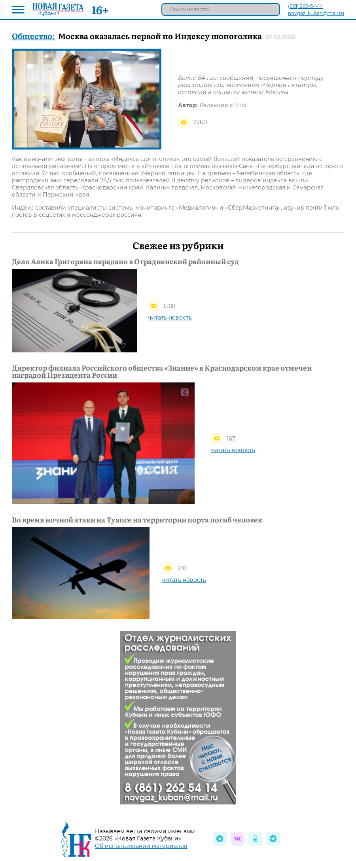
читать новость (170, 317)
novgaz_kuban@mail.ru (316, 13)
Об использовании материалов (141, 846)
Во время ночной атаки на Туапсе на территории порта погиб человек (137, 519)
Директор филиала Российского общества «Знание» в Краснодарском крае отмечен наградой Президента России (162, 371)
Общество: (33, 36)
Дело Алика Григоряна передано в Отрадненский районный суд (125, 261)
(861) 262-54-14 (305, 6)
